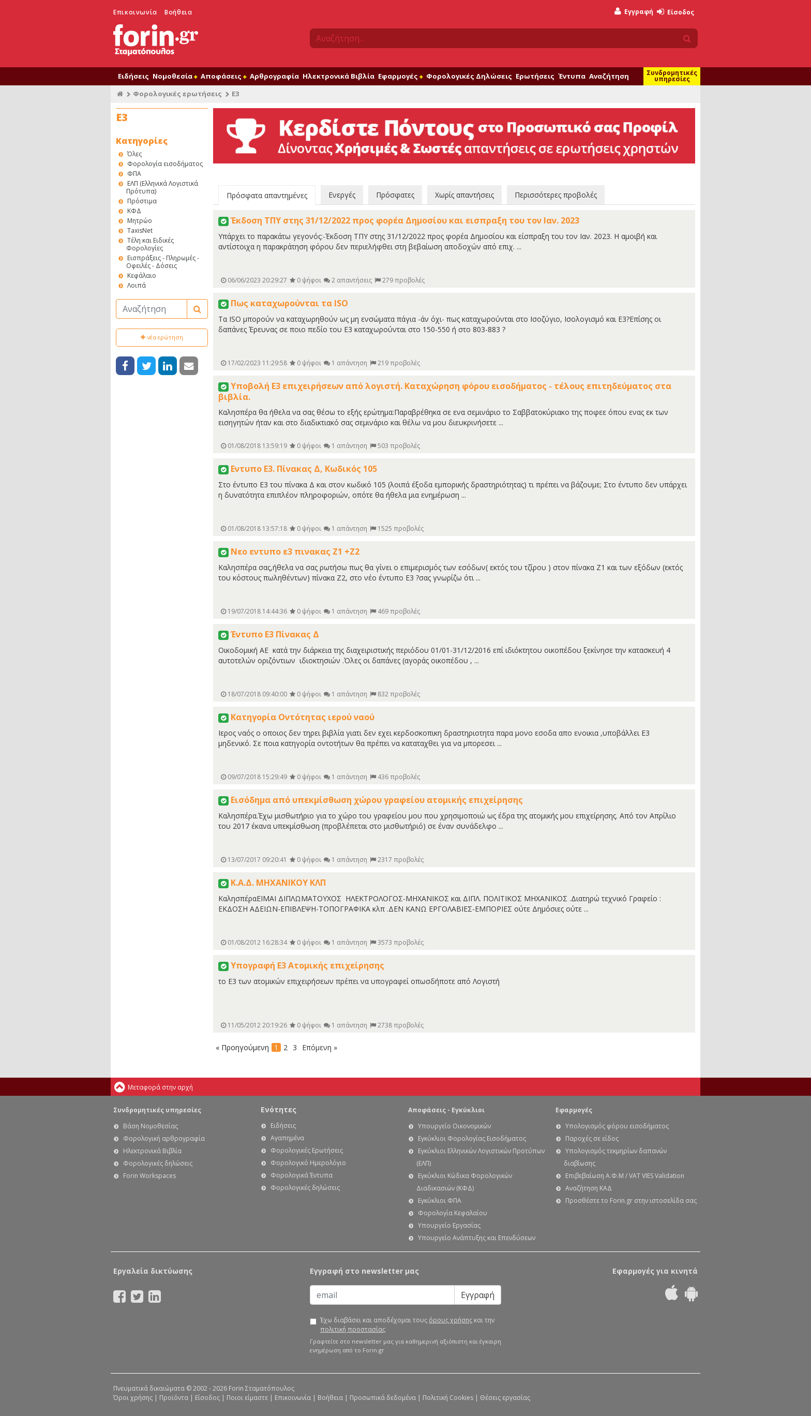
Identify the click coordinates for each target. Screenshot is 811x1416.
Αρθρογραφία (274, 76)
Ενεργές (341, 195)
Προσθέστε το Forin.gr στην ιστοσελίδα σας (631, 1200)
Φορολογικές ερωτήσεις (177, 93)
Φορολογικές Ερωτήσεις (307, 1150)
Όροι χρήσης (133, 1397)
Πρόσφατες (395, 195)
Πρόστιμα (142, 201)
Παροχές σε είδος (592, 1138)
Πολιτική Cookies (448, 1397)
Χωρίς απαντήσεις (464, 195)
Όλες (134, 154)
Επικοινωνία (135, 12)
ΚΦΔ (134, 210)
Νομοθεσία (175, 76)
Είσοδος (675, 12)
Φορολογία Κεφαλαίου (452, 1213)
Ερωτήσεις (535, 76)
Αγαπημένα (287, 1138)
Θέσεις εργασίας (505, 1397)
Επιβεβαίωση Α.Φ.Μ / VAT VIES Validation (624, 1175)
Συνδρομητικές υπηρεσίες (672, 75)
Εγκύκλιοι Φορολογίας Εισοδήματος (472, 1138)
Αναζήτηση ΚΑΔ (588, 1188)
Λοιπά (136, 285)
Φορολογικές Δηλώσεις (469, 76)
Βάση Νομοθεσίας (150, 1126)
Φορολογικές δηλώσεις (157, 1163)
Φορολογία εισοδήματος (165, 163)
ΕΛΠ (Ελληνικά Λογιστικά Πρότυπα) (162, 187)
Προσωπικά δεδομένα (383, 1397)
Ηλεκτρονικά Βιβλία (338, 76)
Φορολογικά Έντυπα (302, 1175)
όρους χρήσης (450, 1320)
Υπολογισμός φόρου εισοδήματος (617, 1126)
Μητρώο (139, 220)
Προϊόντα (173, 1397)
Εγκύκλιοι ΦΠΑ (439, 1200)
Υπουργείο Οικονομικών (454, 1126)
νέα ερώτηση (162, 337)
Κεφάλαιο (141, 275)
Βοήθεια (178, 12)
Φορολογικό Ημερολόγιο (308, 1162)
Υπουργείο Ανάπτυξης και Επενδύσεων (476, 1237)
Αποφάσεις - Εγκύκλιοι (446, 1110)
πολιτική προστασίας (352, 1329)
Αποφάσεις (223, 76)
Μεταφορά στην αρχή (160, 1087)
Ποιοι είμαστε (247, 1397)
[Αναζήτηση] (151, 309)
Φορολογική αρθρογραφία (164, 1138)
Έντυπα (571, 76)
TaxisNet (140, 230)
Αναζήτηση (609, 76)
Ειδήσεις (133, 76)
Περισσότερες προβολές (556, 195)
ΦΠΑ (134, 173)
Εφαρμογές (400, 76)
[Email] (382, 1295)
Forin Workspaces (149, 1175)
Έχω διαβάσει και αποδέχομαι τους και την (407, 1325)
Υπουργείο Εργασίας (449, 1225)
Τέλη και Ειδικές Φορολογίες (150, 244)
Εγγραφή (633, 11)
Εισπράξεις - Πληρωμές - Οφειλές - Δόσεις (162, 262)
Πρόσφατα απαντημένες (267, 195)
